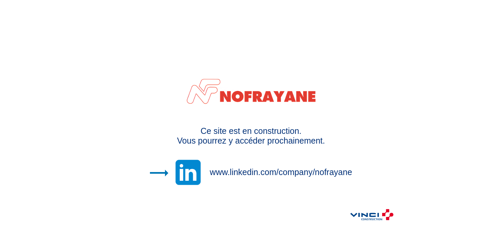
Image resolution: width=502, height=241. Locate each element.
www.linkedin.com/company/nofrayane (281, 172)
